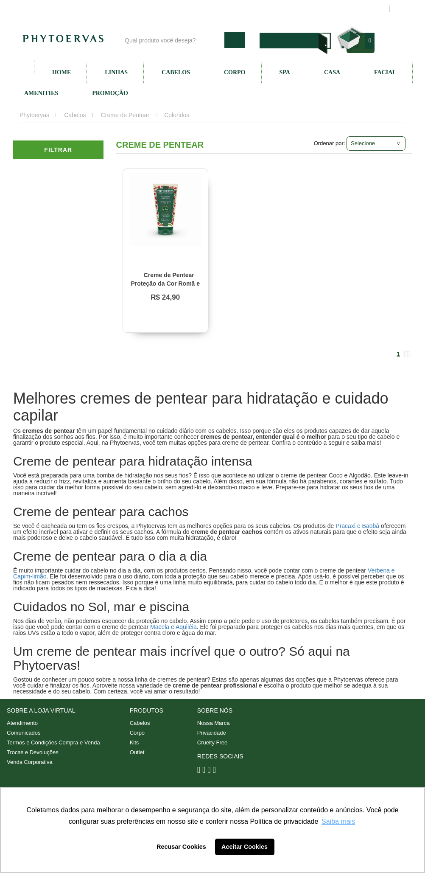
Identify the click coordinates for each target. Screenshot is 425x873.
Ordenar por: (329, 143)
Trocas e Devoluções (33, 752)
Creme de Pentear (125, 115)
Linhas (116, 72)
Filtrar (58, 149)
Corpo (235, 72)
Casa (332, 72)
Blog (173, 8)
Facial (385, 72)
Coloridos (176, 115)
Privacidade (211, 732)
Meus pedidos (350, 8)
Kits (134, 742)
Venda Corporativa (30, 762)
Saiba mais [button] (338, 821)
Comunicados (24, 732)
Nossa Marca (213, 723)
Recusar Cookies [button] (181, 846)
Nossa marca (210, 8)
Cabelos (176, 72)
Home (61, 72)
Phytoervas (34, 115)
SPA (285, 72)
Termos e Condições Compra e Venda (53, 742)
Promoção (110, 93)
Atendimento (257, 8)
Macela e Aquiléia (173, 626)
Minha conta (303, 8)
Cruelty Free (212, 742)
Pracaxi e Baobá (357, 525)
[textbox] (172, 40)
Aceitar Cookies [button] (244, 846)
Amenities (41, 93)
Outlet (137, 752)
